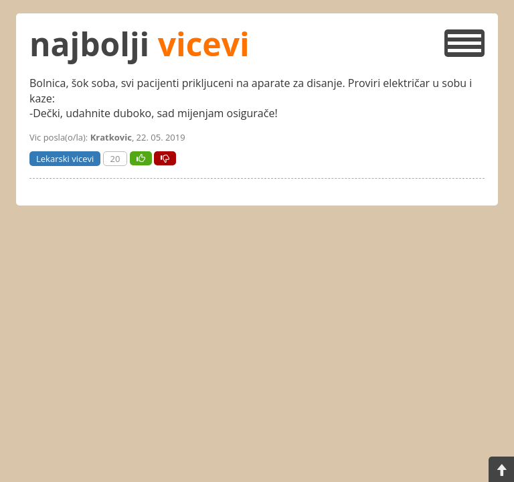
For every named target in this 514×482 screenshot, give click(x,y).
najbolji (139, 44)
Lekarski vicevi (65, 159)
